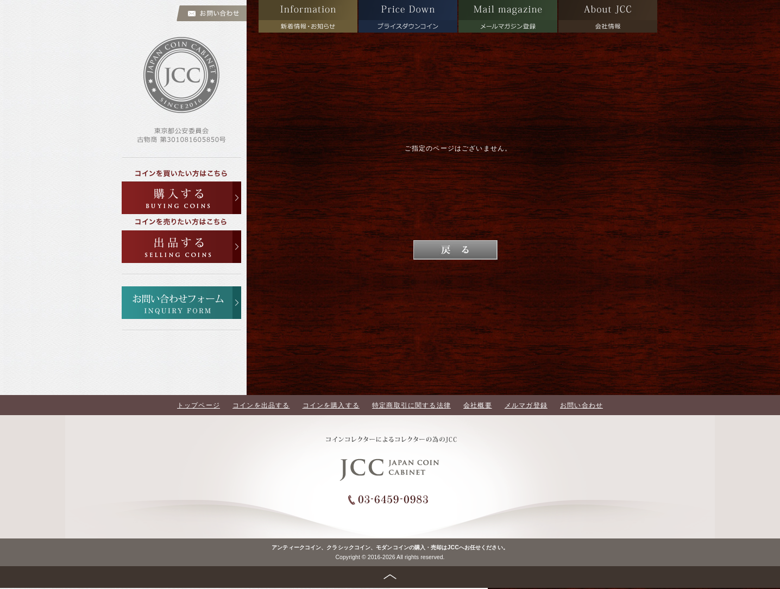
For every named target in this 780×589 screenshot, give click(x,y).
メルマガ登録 (526, 405)
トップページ (198, 405)
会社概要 (477, 405)
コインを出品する (261, 405)
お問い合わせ (581, 405)
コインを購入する (331, 405)
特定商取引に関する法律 (411, 405)
